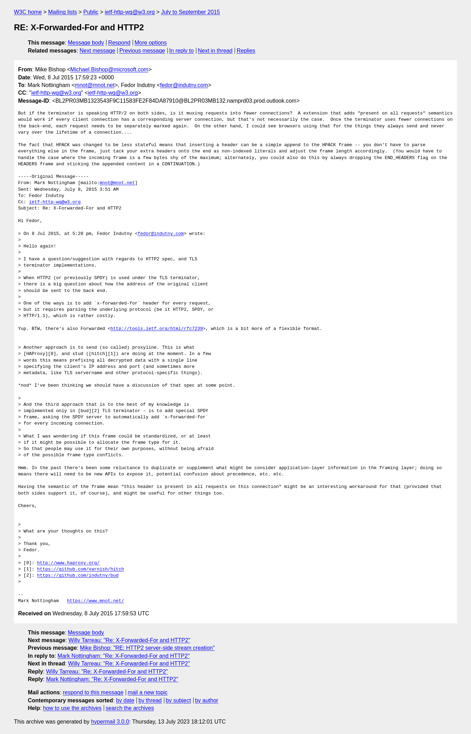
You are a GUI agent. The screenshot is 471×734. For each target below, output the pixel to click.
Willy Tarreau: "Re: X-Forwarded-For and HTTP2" (129, 640)
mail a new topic (148, 692)
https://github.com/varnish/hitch (80, 569)
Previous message (142, 51)
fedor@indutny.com (184, 85)
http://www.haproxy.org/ (68, 563)
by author (206, 700)
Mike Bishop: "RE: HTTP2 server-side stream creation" (147, 648)
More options (151, 43)
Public (91, 12)
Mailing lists (62, 12)
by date (125, 700)
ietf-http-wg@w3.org (130, 12)
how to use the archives (72, 708)
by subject (178, 700)
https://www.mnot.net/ (95, 601)
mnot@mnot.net (95, 85)
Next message (97, 51)
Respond (119, 43)
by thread (150, 700)
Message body (86, 43)
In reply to (181, 51)
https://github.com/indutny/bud (78, 576)
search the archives (130, 708)
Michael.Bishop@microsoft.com (109, 69)
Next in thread (215, 51)
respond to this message (93, 692)
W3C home (28, 12)
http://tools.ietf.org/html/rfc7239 (156, 329)
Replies (246, 51)
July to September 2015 (190, 12)
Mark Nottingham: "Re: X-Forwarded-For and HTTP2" (123, 656)
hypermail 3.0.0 (110, 722)
